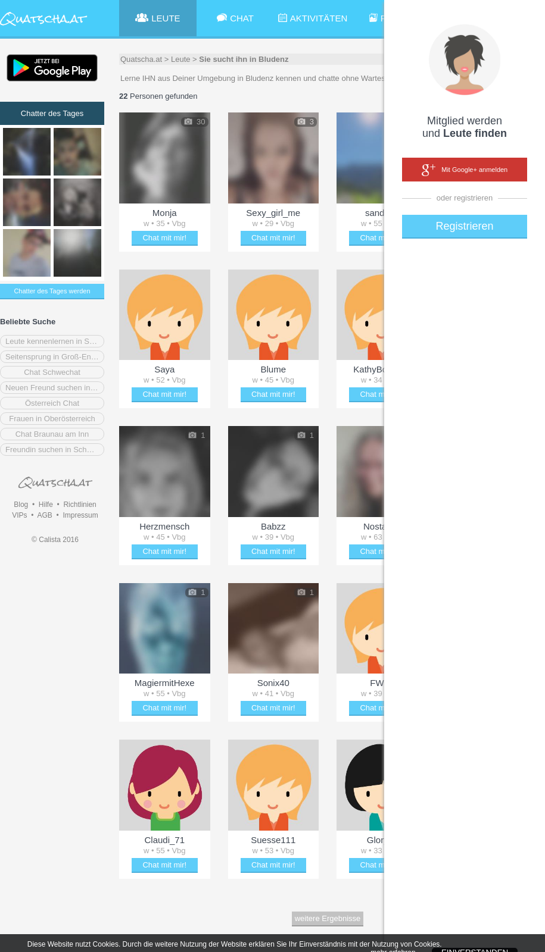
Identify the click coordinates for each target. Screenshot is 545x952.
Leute (181, 59)
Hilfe (46, 504)
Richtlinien (79, 504)
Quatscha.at (141, 59)
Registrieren (464, 226)
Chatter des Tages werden (52, 291)
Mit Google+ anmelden (464, 170)
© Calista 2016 (55, 540)
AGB (44, 515)
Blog (21, 504)
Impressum (80, 515)
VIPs (19, 515)
